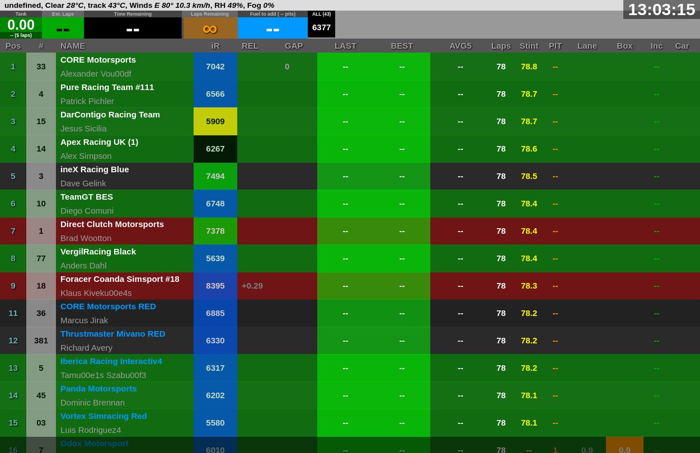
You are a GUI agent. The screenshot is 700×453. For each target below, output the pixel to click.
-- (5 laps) (21, 35)
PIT (555, 45)
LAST (345, 45)
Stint (529, 45)
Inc (657, 45)
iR (216, 45)
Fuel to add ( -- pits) (272, 14)
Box (624, 45)
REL (250, 45)
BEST (402, 45)
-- (133, 28)
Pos (13, 45)
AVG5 (460, 45)
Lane (587, 45)
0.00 (21, 24)
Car (682, 45)
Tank (21, 14)
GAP (294, 45)
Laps (501, 45)
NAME (72, 45)
